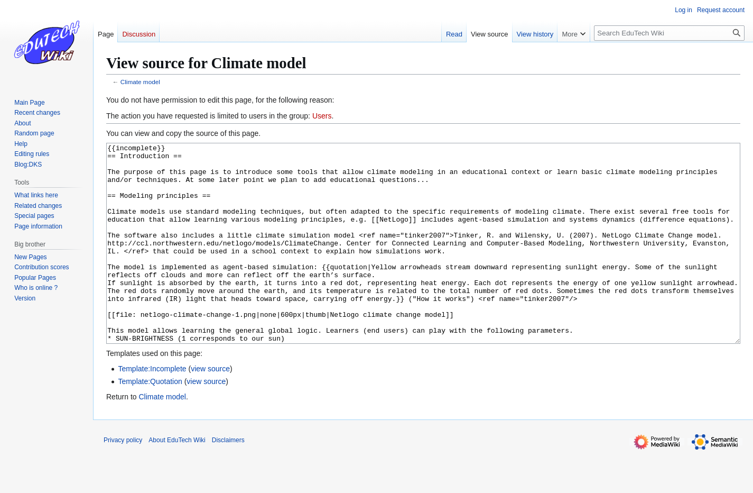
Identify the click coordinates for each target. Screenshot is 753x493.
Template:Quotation (150, 421)
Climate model (140, 81)
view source (210, 408)
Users (322, 116)
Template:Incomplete (152, 408)
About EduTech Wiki (176, 479)
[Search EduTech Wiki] (669, 33)
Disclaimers (228, 479)
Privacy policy (123, 479)
